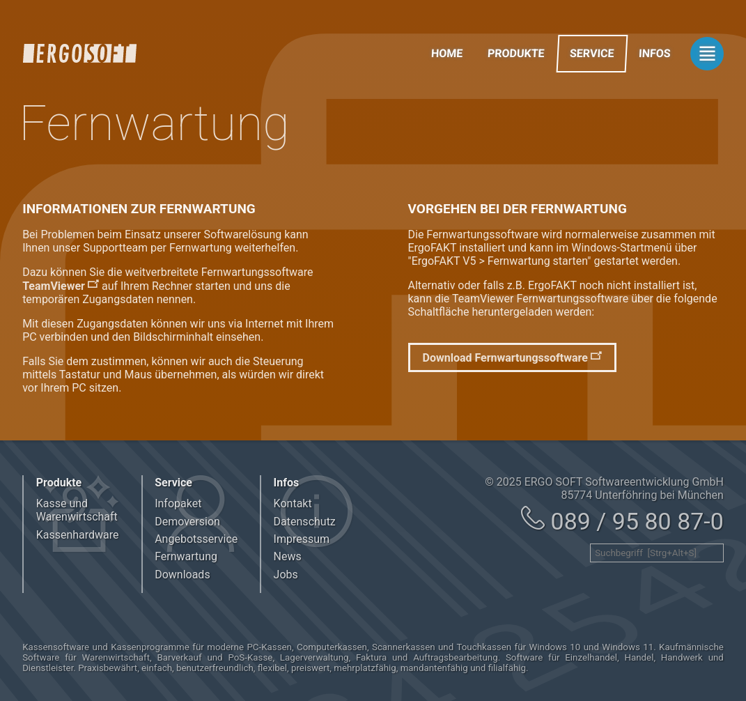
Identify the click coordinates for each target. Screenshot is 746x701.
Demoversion (187, 521)
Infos (655, 53)
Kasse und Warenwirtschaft (77, 510)
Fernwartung (186, 556)
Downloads (182, 574)
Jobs (286, 574)
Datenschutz (305, 521)
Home (446, 53)
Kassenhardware (77, 534)
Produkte (516, 53)
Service (591, 53)
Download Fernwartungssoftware (505, 357)
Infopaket (178, 503)
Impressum (302, 539)
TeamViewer (53, 286)
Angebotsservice (196, 539)
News (288, 556)
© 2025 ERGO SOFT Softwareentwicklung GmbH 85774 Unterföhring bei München (604, 488)
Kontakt (293, 503)
